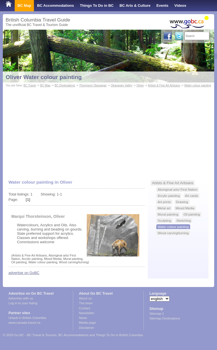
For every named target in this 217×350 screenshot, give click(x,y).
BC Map (24, 5)
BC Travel (29, 85)
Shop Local (15, 17)
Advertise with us (20, 298)
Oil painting (191, 214)
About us (85, 298)
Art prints (164, 202)
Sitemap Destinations (164, 318)
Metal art (164, 208)
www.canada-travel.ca (24, 322)
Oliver (140, 85)
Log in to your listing (22, 303)
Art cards (191, 195)
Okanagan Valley (121, 85)
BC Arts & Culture (135, 5)
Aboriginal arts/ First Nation (178, 189)
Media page (87, 322)
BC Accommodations (55, 5)
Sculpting (164, 220)
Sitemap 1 (156, 313)
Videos (180, 5)
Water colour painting (197, 85)
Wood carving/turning (173, 233)
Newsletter (86, 313)
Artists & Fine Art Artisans (164, 85)
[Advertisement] (108, 130)
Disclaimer (86, 327)
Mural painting (168, 214)
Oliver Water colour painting (44, 77)
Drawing (182, 202)
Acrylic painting (169, 195)
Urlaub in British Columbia (27, 317)
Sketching (183, 220)
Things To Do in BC (97, 5)
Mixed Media (185, 208)
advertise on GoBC (23, 273)
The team (86, 303)
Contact (84, 308)
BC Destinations (65, 85)
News (83, 317)
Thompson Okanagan (93, 85)
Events (162, 5)
